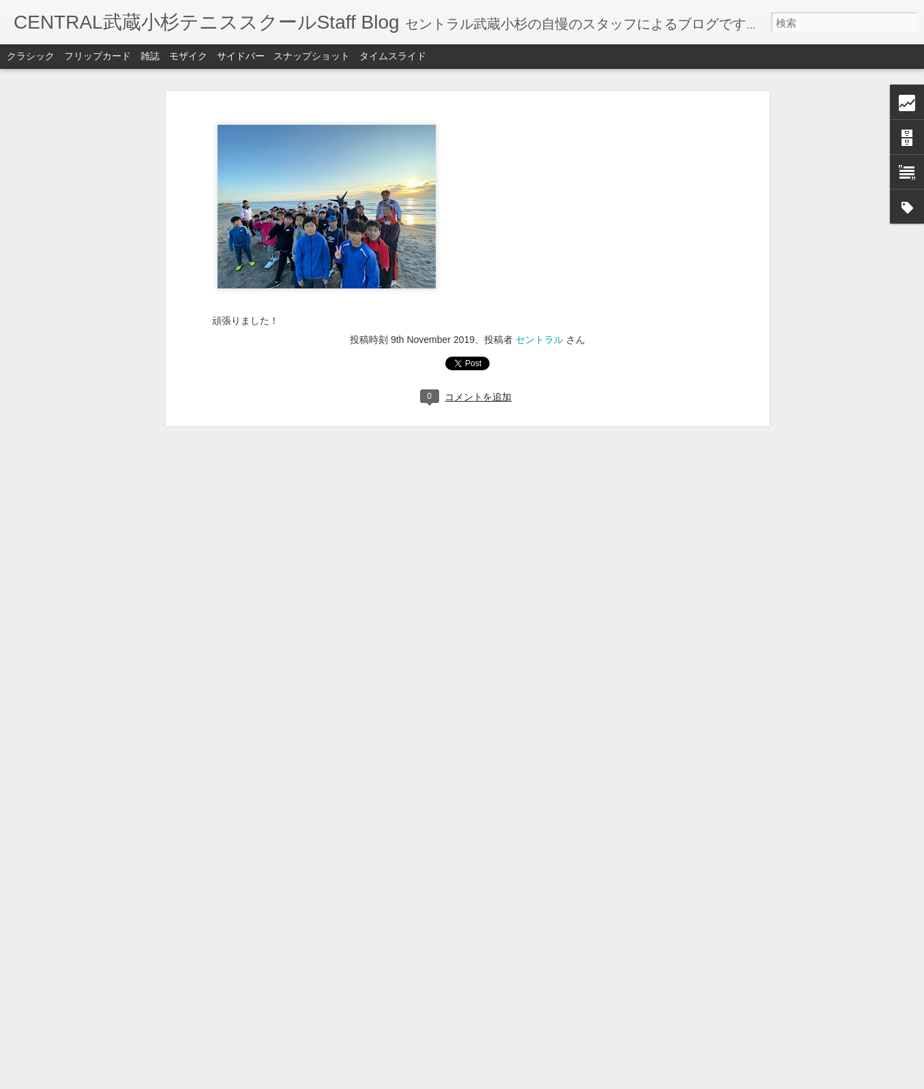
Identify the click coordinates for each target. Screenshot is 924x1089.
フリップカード (97, 55)
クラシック (31, 55)
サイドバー (241, 55)
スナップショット (311, 55)
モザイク (188, 55)
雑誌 (150, 55)
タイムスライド (392, 55)
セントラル (539, 339)
